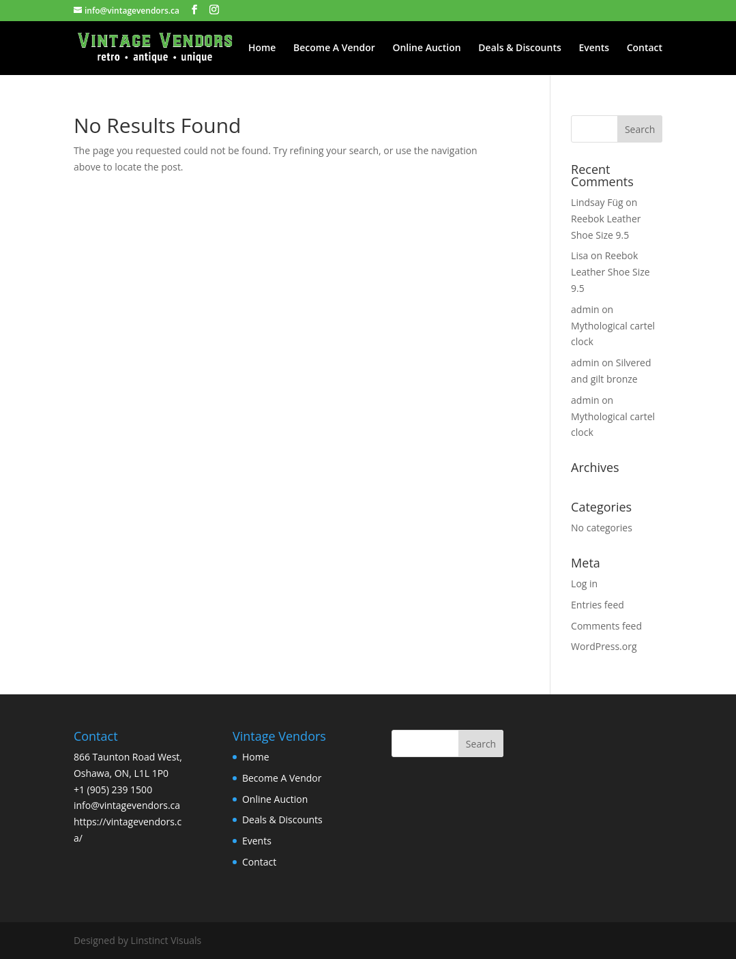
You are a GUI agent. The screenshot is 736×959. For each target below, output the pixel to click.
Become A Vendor (334, 48)
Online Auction (426, 48)
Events (593, 48)
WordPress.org (603, 646)
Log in (584, 583)
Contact (644, 48)
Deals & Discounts (519, 48)
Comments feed (606, 625)
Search (481, 743)
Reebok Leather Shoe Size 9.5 (610, 272)
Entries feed (597, 604)
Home (262, 48)
